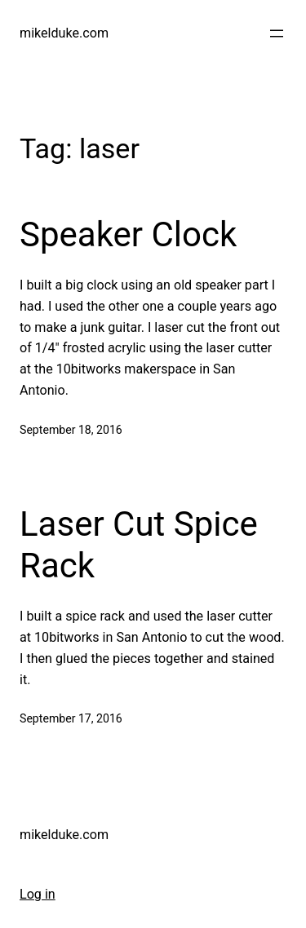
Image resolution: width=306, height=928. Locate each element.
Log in (37, 894)
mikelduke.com (64, 33)
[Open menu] (276, 33)
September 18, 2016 (71, 429)
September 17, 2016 (71, 718)
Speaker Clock (128, 234)
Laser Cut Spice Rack (139, 544)
